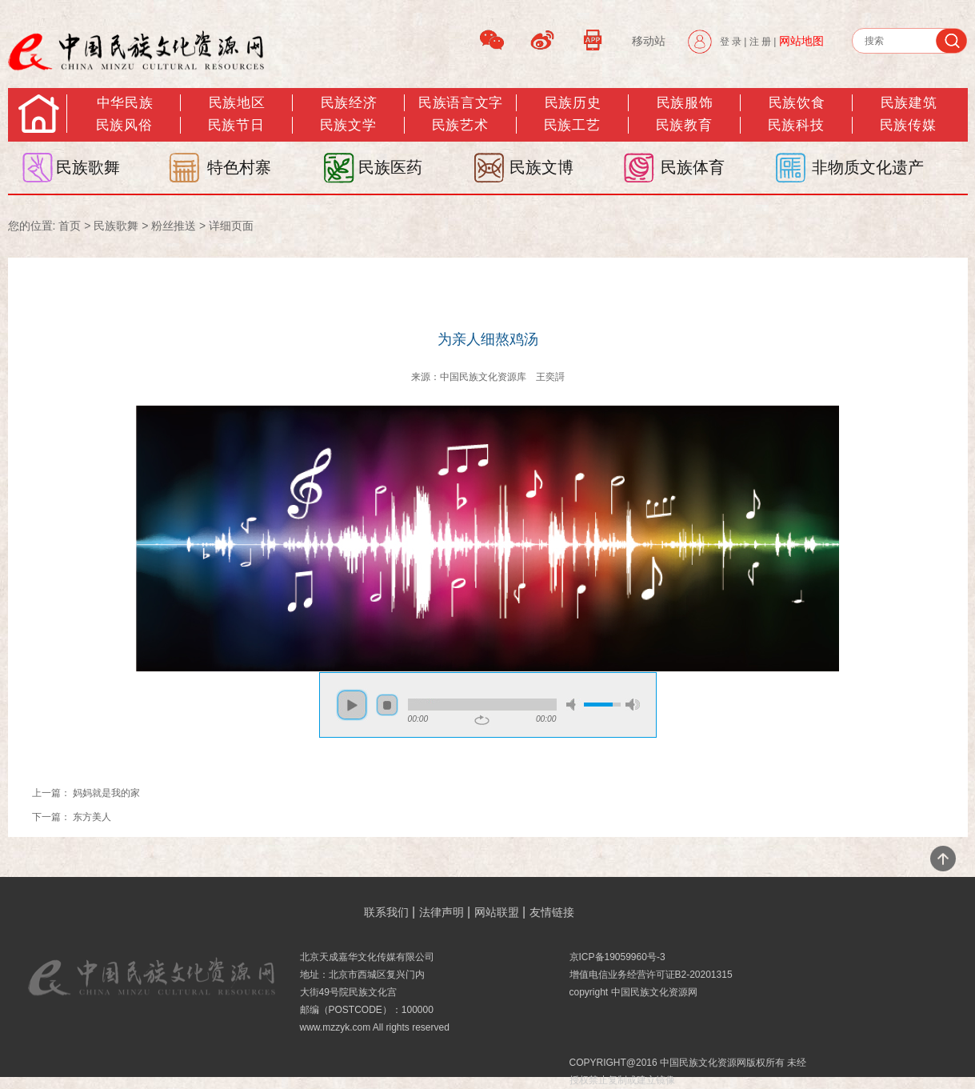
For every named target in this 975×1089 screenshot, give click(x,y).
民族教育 (684, 125)
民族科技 (796, 125)
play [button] (352, 705)
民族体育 (693, 167)
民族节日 (236, 125)
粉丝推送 (173, 225)
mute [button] (573, 705)
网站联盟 (496, 912)
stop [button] (387, 705)
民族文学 (348, 125)
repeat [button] (482, 720)
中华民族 (125, 102)
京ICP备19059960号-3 (617, 957)
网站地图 (801, 40)
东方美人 (92, 817)
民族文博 (541, 167)
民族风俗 (124, 125)
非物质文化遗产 (868, 167)
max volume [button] (632, 705)
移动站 (648, 40)
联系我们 (386, 912)
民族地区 (237, 102)
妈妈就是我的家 (106, 793)
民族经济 (349, 102)
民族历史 (573, 102)
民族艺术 (460, 125)
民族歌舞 (88, 167)
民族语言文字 (460, 102)
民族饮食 (797, 102)
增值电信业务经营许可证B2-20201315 (651, 974)
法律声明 (441, 912)
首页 (69, 225)
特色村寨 (239, 167)
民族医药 (390, 167)
